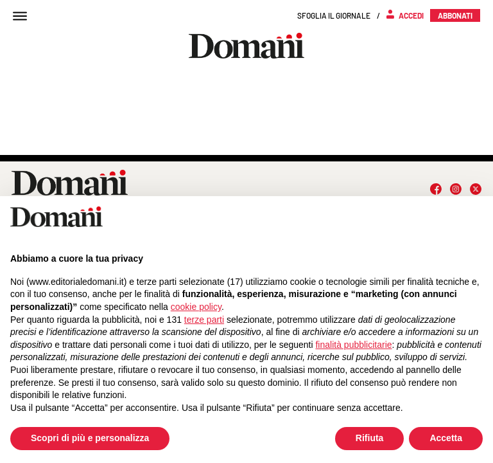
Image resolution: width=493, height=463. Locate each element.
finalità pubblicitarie (353, 345)
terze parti (204, 319)
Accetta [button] (445, 438)
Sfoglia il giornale (333, 15)
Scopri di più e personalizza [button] (90, 438)
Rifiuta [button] (370, 438)
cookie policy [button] (196, 307)
